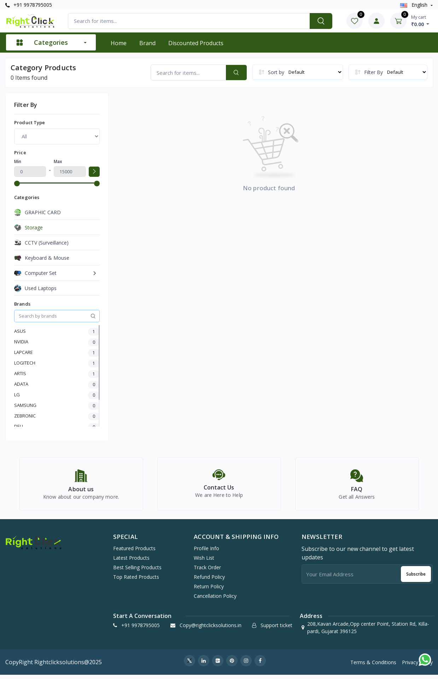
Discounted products (195, 43)
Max (58, 161)
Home (119, 43)
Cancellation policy (215, 600)
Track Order (207, 571)
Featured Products (134, 552)
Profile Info (206, 552)
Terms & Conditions (373, 666)
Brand (147, 43)
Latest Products (131, 562)
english (414, 4)
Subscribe (416, 578)
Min (17, 161)
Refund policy (209, 581)
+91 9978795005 (28, 4)
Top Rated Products (136, 581)
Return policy (209, 590)
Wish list (204, 562)
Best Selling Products (137, 571)
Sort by (276, 72)
